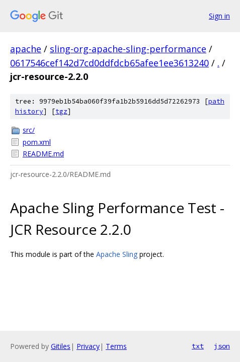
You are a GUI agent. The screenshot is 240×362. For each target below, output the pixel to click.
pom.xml (37, 142)
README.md (43, 153)
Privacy (88, 346)
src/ (29, 130)
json (222, 345)
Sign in (219, 16)
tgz (61, 111)
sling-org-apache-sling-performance (128, 49)
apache (25, 49)
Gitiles (60, 346)
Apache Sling (116, 254)
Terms (116, 346)
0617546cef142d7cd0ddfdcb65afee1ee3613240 (109, 63)
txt (198, 345)
